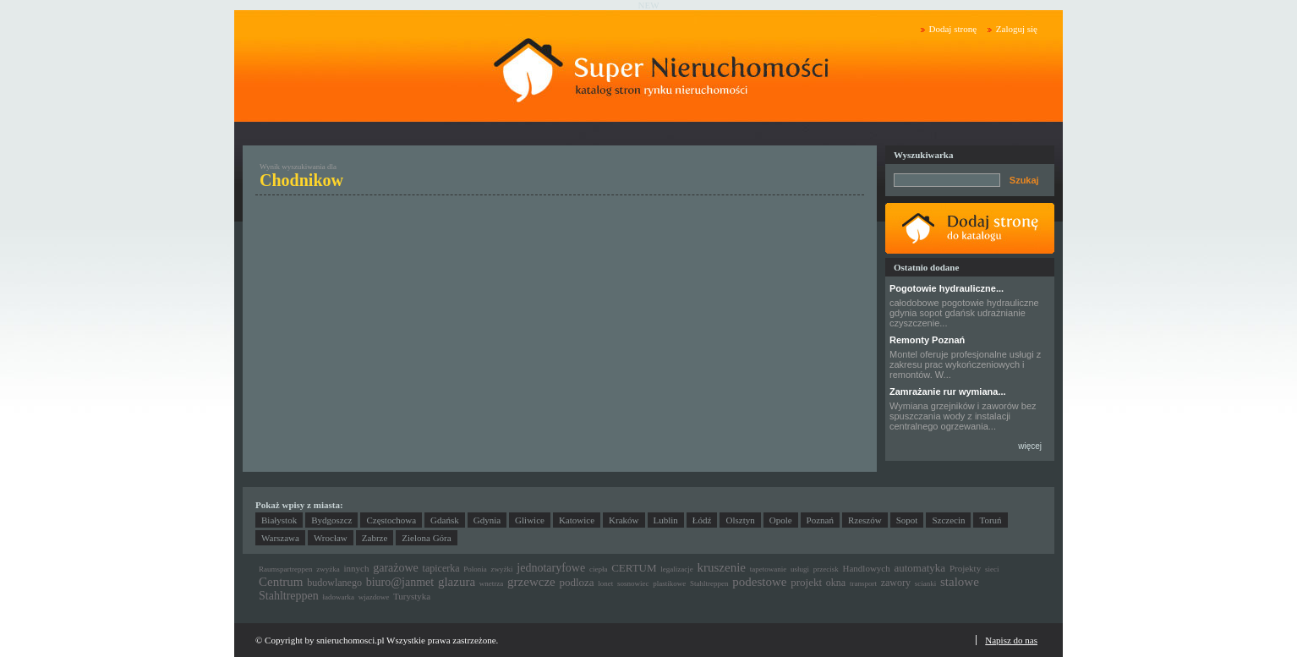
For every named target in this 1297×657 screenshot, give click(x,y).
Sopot (907, 520)
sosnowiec (633, 583)
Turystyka (411, 596)
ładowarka (338, 597)
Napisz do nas (1011, 640)
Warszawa (280, 538)
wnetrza (491, 583)
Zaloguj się (1016, 29)
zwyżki (502, 569)
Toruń (990, 520)
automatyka (919, 567)
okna (836, 583)
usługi (800, 569)
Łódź (702, 520)
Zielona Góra (426, 538)
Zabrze (375, 538)
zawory (896, 583)
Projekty (965, 568)
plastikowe (669, 583)
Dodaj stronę (953, 29)
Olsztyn (739, 520)
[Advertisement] (417, 326)
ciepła (598, 569)
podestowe (759, 582)
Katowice (576, 520)
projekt (806, 582)
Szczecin (948, 520)
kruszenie (722, 567)
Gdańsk (444, 520)
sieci (992, 569)
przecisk (826, 569)
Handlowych (866, 568)
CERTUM (633, 567)
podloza (576, 582)
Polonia (475, 569)
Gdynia (487, 520)
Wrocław (331, 538)
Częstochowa (391, 520)
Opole (780, 520)
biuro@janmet (400, 582)
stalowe (959, 582)
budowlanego (334, 583)
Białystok (279, 520)
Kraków (623, 520)
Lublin (666, 520)
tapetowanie (768, 569)
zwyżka (327, 569)
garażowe (396, 567)
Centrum (281, 582)
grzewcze (531, 582)
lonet (605, 583)
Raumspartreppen (285, 569)
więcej (1030, 446)
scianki (926, 583)
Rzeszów (865, 520)
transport (863, 583)
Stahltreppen (709, 583)
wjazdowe (373, 597)
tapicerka (441, 568)
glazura (456, 582)
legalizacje (676, 569)
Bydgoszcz (331, 520)
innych (356, 568)
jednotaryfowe (551, 567)
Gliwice (530, 520)
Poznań (820, 520)
